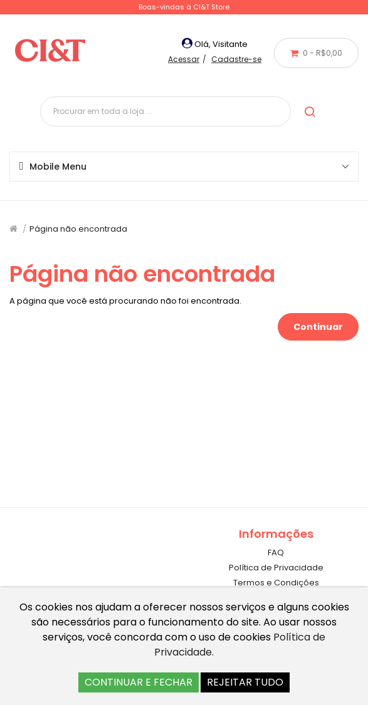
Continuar (318, 327)
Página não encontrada (78, 229)
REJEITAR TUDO (245, 682)
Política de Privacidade (276, 568)
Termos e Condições (276, 583)
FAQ (276, 552)
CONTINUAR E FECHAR (138, 682)
